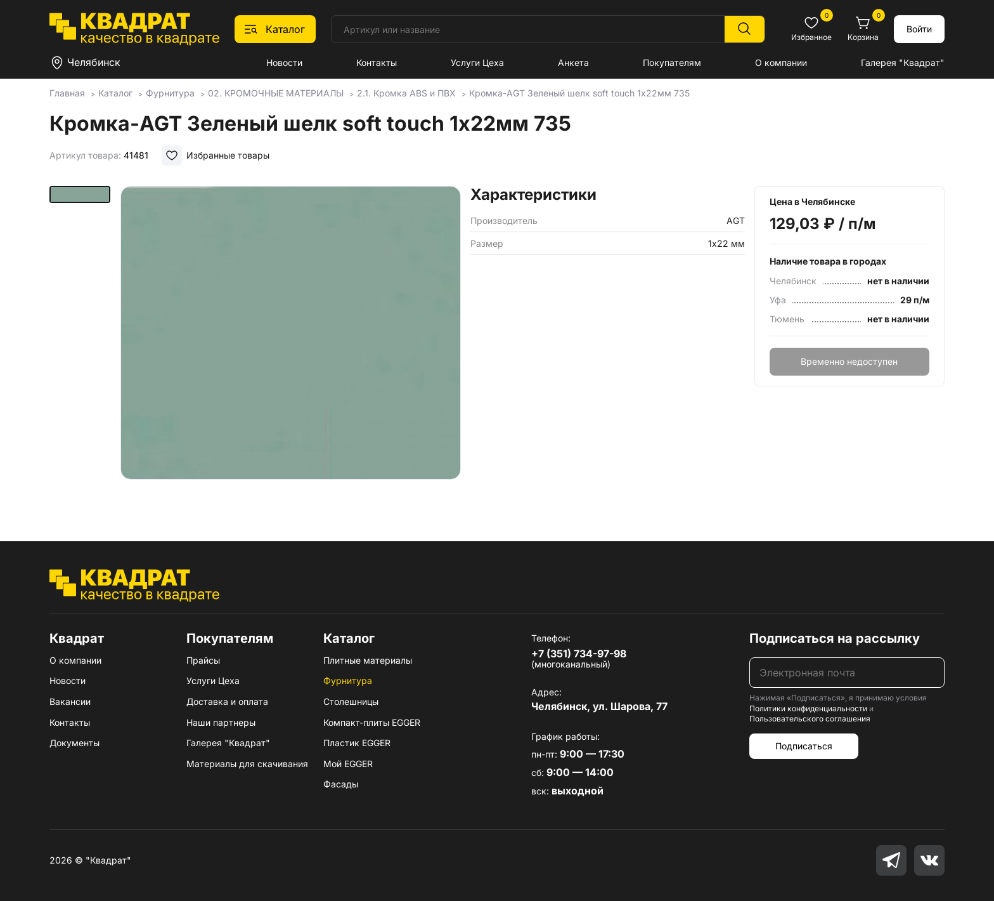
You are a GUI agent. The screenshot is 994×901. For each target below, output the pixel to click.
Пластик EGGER (356, 742)
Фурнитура (347, 680)
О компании (781, 62)
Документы (74, 742)
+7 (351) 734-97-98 (578, 653)
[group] (290, 345)
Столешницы (350, 701)
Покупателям (672, 62)
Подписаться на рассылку (834, 638)
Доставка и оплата (227, 701)
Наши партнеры (220, 722)
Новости (284, 62)
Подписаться (803, 745)
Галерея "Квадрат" (903, 62)
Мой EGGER (348, 763)
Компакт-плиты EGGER (371, 722)
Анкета (573, 62)
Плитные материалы (367, 660)
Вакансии (70, 701)
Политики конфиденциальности (808, 708)
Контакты (376, 62)
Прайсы (203, 660)
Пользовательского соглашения (809, 718)
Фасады (340, 784)
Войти (919, 28)
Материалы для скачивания (247, 763)
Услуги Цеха (477, 62)
